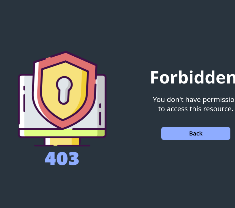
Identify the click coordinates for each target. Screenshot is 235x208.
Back (196, 133)
